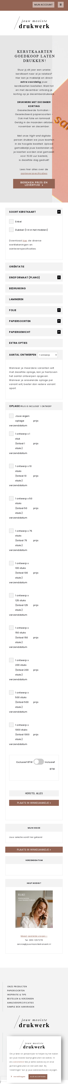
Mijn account (43, 4)
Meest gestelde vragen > (34, 936)
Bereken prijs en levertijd (34, 184)
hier (25, 240)
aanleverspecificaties (34, 173)
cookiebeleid (18, 1062)
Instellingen (19, 1077)
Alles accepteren (38, 1077)
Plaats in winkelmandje (34, 803)
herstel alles (34, 793)
